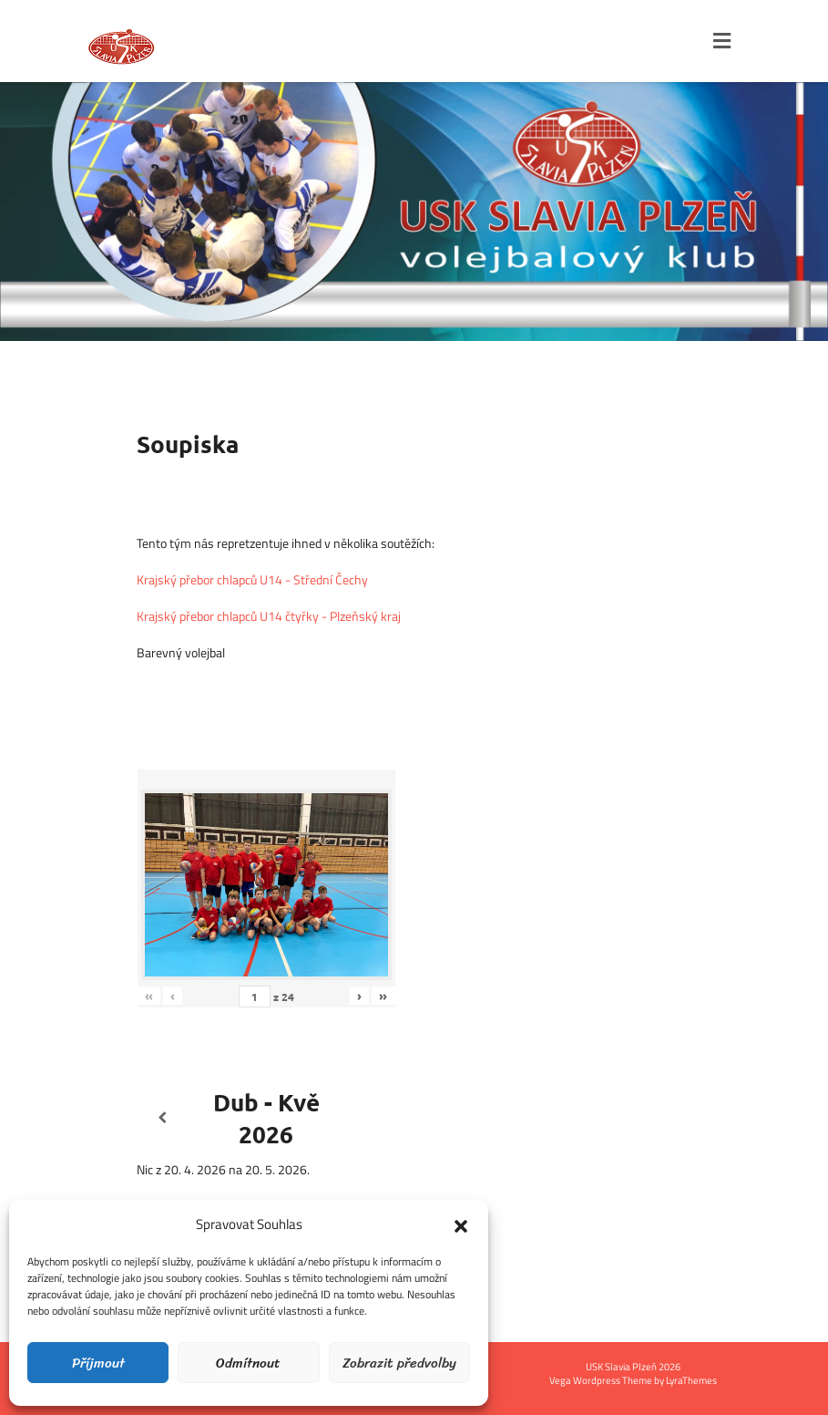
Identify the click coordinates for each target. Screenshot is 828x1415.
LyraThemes (691, 1380)
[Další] (370, 1118)
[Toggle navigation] (721, 41)
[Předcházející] (163, 1118)
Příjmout (98, 1363)
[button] (461, 1224)
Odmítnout (248, 1363)
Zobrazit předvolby (399, 1363)
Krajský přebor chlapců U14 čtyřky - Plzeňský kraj (269, 615)
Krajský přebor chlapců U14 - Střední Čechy (252, 579)
